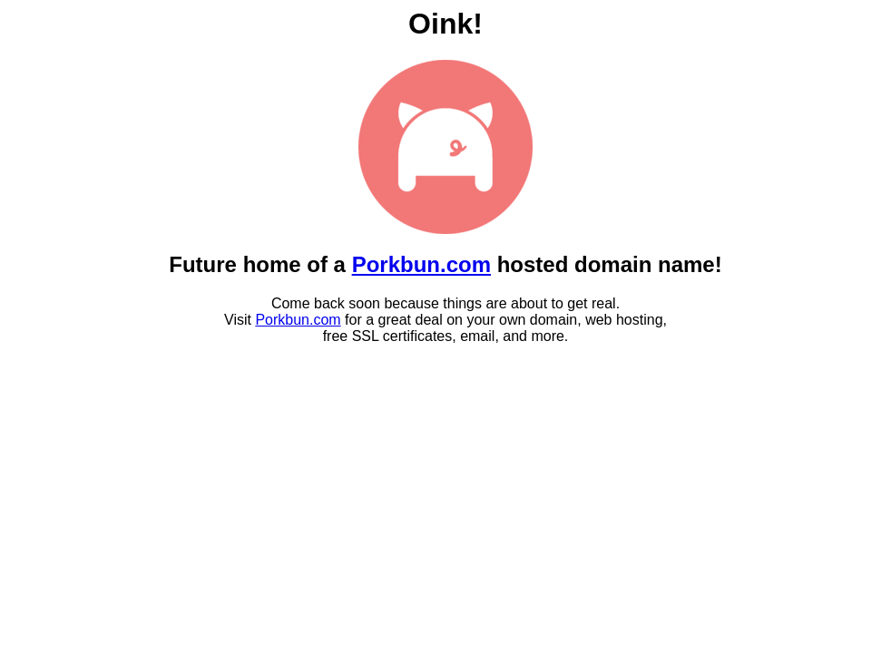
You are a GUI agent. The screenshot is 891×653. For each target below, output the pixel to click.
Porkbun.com (421, 264)
